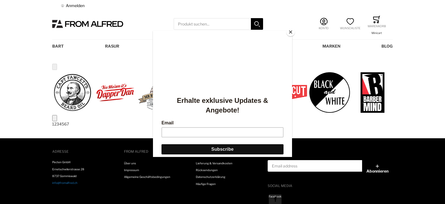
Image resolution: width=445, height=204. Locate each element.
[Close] (290, 32)
